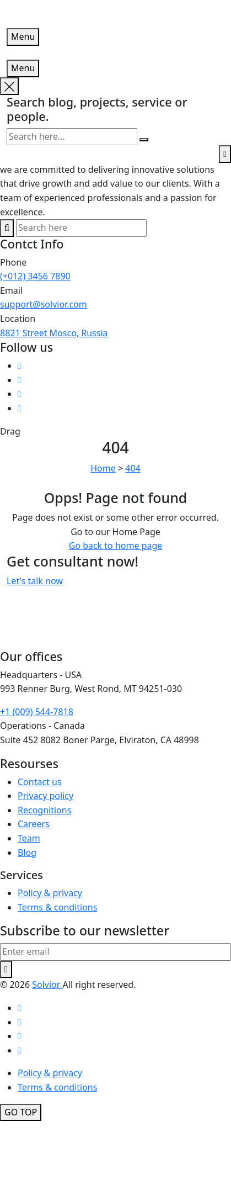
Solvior (47, 984)
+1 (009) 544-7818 (36, 712)
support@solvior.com (43, 304)
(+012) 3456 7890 (35, 276)
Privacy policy (45, 796)
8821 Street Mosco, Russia (54, 333)
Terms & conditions (57, 907)
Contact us (40, 782)
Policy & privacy (50, 893)
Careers (34, 824)
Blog (27, 852)
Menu (23, 36)
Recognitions (44, 810)
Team (29, 838)
